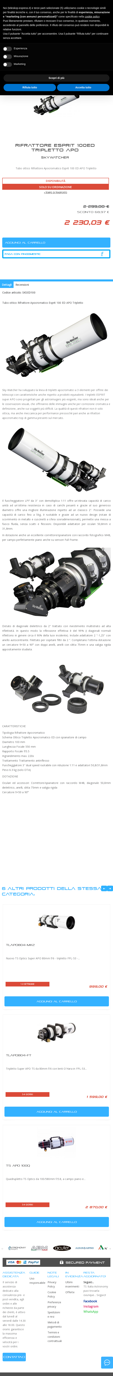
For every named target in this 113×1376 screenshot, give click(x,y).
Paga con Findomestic (23, 254)
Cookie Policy (52, 1294)
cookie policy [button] (92, 16)
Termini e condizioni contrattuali (55, 1337)
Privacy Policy (52, 1284)
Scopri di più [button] (56, 77)
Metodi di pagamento (55, 1324)
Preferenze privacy (54, 1304)
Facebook (90, 1301)
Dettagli (7, 284)
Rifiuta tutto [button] (29, 87)
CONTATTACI (14, 1357)
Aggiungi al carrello (41, 1000)
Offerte (70, 1292)
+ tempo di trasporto (55, 192)
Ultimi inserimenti (72, 1284)
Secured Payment (85, 1262)
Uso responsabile (37, 1280)
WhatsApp (90, 1312)
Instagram (90, 1306)
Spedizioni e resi (54, 1314)
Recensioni (22, 284)
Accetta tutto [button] (83, 87)
